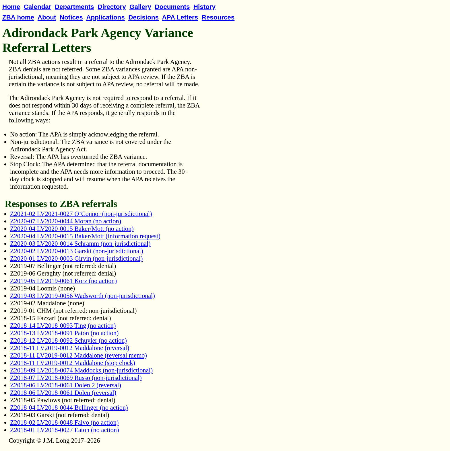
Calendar (37, 6)
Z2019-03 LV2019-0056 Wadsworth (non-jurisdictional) (82, 295)
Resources (218, 17)
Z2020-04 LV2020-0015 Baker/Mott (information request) (85, 236)
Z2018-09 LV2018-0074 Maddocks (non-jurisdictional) (81, 370)
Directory (112, 6)
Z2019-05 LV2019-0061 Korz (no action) (63, 280)
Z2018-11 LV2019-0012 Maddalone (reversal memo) (78, 355)
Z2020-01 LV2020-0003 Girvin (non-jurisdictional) (76, 258)
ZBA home (18, 17)
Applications (105, 17)
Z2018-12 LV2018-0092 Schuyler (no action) (68, 340)
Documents (172, 6)
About (47, 17)
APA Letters (180, 17)
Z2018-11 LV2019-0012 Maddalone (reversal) (69, 348)
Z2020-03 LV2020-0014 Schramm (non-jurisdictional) (80, 243)
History (204, 6)
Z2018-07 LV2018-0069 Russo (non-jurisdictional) (76, 377)
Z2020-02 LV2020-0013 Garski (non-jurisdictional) (76, 251)
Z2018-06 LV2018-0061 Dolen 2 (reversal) (65, 385)
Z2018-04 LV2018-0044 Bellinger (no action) (69, 407)
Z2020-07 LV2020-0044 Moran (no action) (65, 221)
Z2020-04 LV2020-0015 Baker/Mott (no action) (72, 228)
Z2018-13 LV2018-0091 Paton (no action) (64, 333)
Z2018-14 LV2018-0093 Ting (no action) (63, 325)
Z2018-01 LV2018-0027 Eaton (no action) (64, 430)
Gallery (140, 6)
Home (11, 6)
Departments (74, 6)
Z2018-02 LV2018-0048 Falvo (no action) (64, 422)
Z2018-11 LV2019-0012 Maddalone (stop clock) (72, 362)
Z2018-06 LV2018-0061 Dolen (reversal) (63, 392)
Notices (71, 17)
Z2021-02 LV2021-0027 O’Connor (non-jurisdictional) (81, 213)
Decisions (143, 17)
